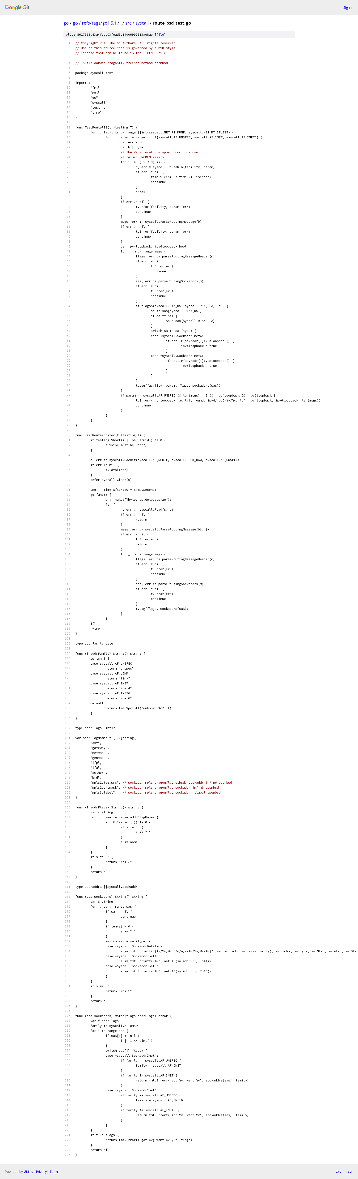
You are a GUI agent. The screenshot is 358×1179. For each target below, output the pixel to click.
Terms (54, 1171)
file (160, 35)
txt (338, 1171)
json (349, 1171)
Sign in (348, 7)
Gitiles (28, 1171)
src (128, 23)
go (66, 23)
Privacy (41, 1171)
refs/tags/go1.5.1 (99, 23)
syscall (142, 23)
